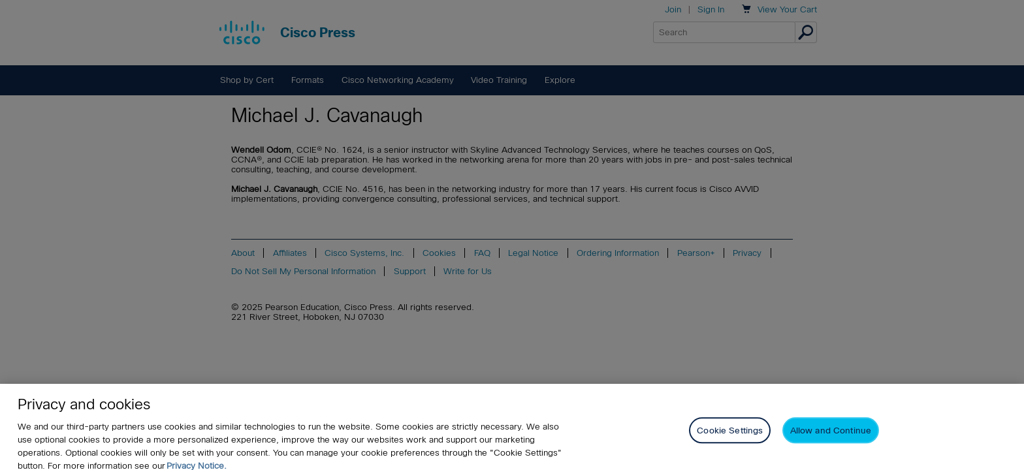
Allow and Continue (830, 435)
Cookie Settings (730, 435)
